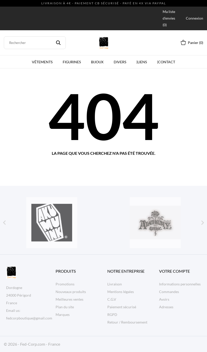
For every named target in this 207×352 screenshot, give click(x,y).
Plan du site (65, 307)
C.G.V (111, 299)
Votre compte (174, 271)
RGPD (112, 314)
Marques (63, 314)
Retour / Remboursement (127, 322)
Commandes (169, 291)
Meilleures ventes (69, 299)
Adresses (166, 307)
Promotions (65, 284)
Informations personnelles (180, 284)
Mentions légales (120, 291)
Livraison (114, 284)
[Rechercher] (35, 42)
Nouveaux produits (71, 291)
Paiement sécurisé (121, 307)
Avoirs (164, 299)
